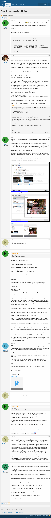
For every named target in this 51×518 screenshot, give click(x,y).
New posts (3, 6)
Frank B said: (14, 253)
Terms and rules (33, 515)
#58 (49, 404)
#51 (49, 20)
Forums (8, 4)
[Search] (49, 4)
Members (22, 4)
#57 (49, 392)
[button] (18, 4)
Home (3, 4)
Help (44, 515)
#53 (49, 137)
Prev (3, 17)
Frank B (3, 12)
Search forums (8, 6)
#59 (49, 436)
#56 (49, 343)
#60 (49, 464)
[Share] (47, 20)
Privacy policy (39, 515)
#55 (49, 250)
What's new (14, 4)
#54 (49, 239)
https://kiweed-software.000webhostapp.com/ (29, 429)
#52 (49, 55)
